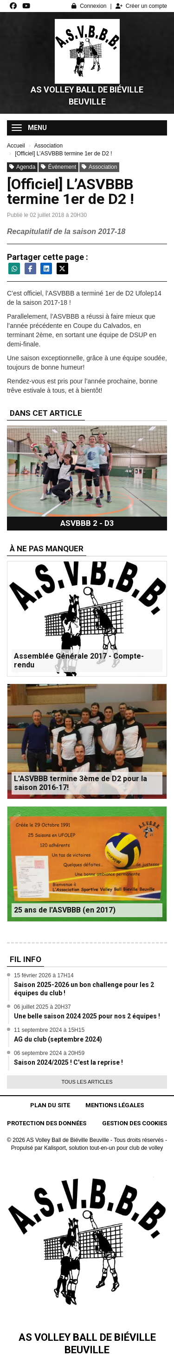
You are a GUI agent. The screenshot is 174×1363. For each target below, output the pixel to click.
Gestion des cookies (134, 1123)
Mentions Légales (114, 1105)
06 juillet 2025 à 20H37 (42, 1007)
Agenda (22, 167)
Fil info (25, 959)
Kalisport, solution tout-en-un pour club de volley (103, 1148)
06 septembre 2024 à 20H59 (49, 1053)
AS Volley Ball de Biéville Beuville (87, 95)
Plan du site (50, 1105)
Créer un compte (141, 6)
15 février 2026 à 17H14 (44, 975)
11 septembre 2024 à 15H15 (49, 1030)
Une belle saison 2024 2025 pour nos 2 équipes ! (87, 1016)
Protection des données (46, 1123)
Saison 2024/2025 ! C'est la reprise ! (68, 1062)
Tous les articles (86, 1082)
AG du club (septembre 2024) (58, 1039)
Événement (58, 167)
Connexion (88, 6)
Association (99, 167)
